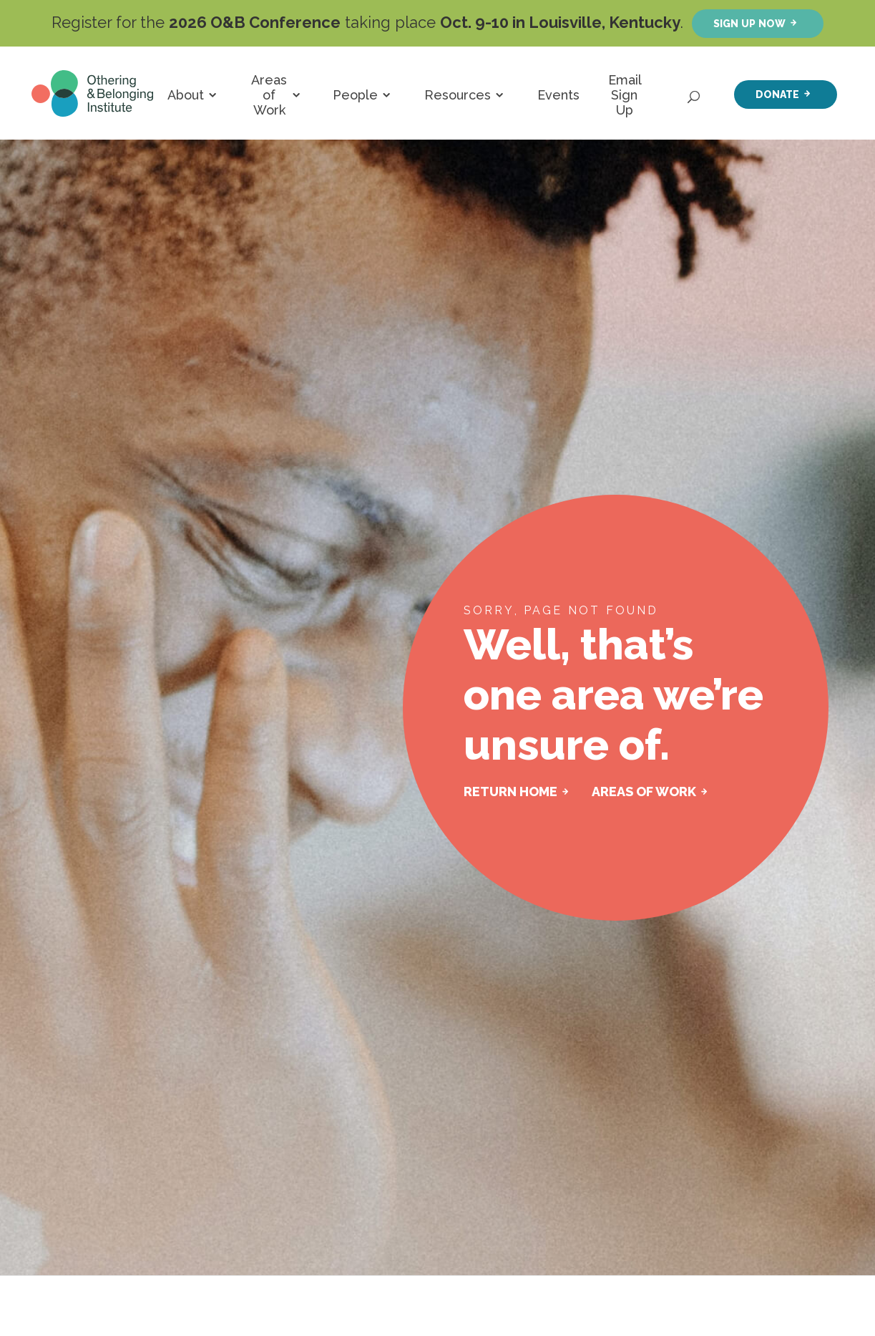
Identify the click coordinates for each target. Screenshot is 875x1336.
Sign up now (749, 23)
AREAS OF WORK (644, 791)
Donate (777, 94)
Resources (457, 94)
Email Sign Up (624, 94)
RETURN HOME (510, 791)
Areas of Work (269, 94)
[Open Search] (695, 93)
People (355, 94)
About (185, 94)
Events (558, 94)
